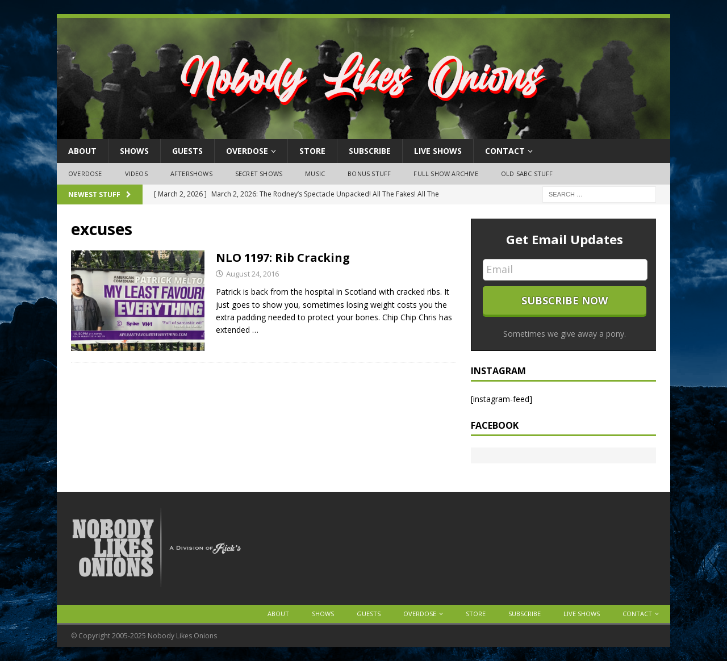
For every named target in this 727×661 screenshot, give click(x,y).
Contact (505, 150)
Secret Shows (258, 173)
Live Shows (438, 150)
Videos (136, 173)
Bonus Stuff (369, 173)
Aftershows (191, 173)
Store (312, 150)
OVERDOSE (247, 150)
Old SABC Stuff (527, 173)
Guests (187, 150)
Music (315, 173)
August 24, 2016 (252, 274)
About (82, 150)
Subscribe (370, 150)
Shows (134, 150)
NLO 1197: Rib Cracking (283, 257)
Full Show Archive (445, 173)
